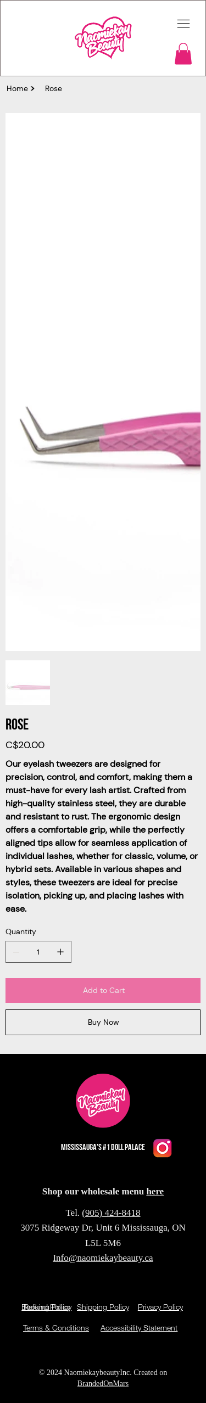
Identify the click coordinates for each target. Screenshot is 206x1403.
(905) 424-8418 (111, 1213)
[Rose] (53, 88)
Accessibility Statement (139, 1327)
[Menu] (183, 24)
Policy (184, 1362)
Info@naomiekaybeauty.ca (103, 1258)
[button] (183, 53)
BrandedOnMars (103, 1383)
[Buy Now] (103, 1022)
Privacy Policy (160, 1306)
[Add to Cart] (103, 990)
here (155, 1191)
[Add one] (60, 952)
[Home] (17, 88)
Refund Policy (47, 1306)
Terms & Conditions (56, 1327)
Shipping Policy (103, 1306)
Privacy (161, 1362)
